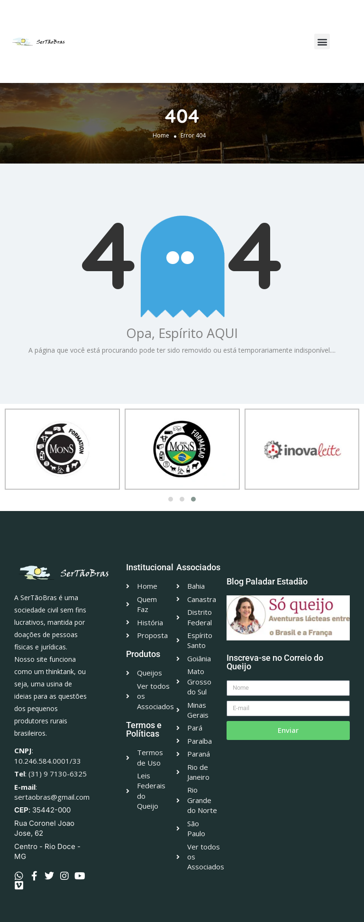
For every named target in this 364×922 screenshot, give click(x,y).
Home (161, 135)
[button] (322, 41)
